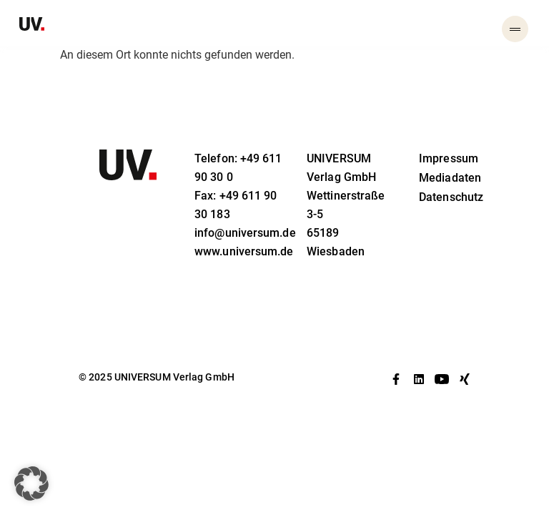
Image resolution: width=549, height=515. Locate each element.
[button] (31, 483)
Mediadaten (450, 178)
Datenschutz (451, 197)
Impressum (448, 158)
